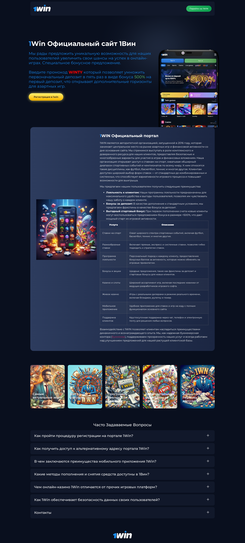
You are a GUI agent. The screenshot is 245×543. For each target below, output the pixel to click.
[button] (122, 436)
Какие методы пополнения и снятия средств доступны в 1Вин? (91, 474)
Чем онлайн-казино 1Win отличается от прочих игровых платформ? (95, 487)
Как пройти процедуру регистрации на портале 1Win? (83, 436)
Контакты (42, 513)
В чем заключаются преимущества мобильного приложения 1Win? (95, 461)
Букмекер (118, 336)
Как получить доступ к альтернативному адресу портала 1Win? (91, 449)
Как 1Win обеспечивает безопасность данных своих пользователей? (97, 500)
